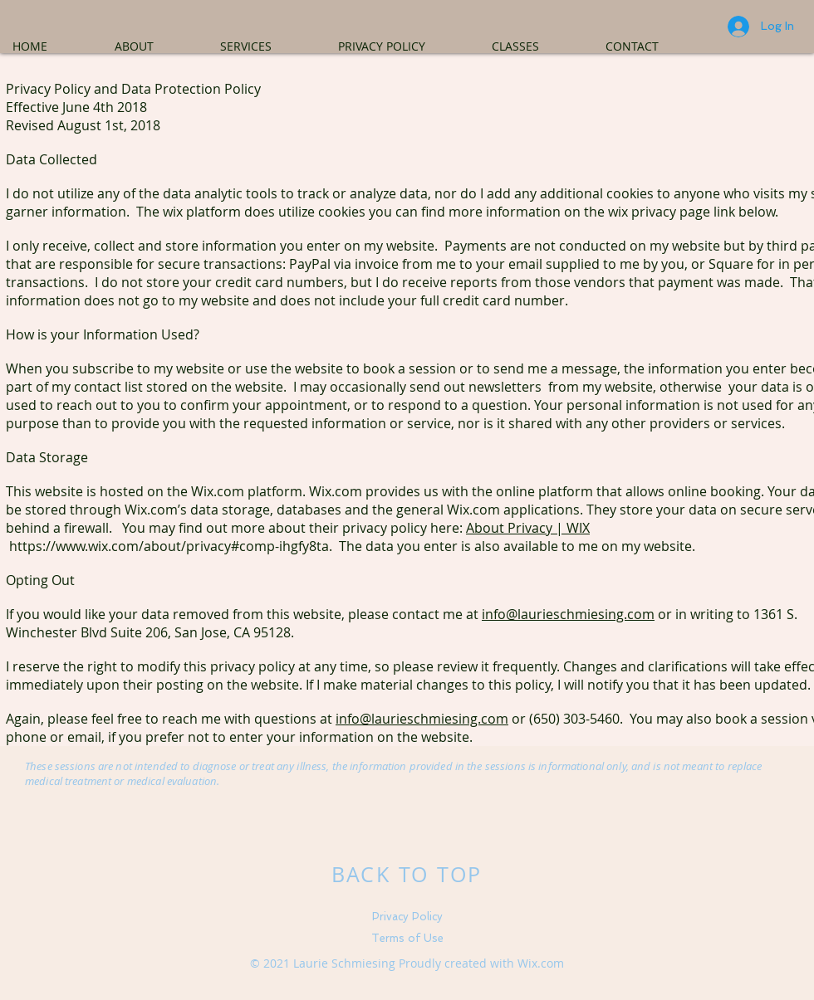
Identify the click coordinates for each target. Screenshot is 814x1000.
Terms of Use (407, 938)
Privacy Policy (407, 916)
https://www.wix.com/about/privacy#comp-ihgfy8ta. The (187, 546)
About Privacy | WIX (528, 528)
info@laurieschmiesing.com (568, 614)
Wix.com (540, 963)
